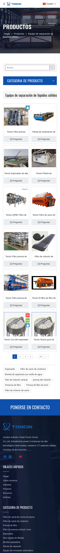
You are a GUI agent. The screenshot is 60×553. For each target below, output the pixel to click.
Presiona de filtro (13, 385)
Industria (7, 485)
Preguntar (16, 139)
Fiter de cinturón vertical (16, 380)
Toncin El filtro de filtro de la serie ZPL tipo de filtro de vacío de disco (44, 298)
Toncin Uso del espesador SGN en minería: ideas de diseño (16, 339)
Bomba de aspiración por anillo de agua (23, 374)
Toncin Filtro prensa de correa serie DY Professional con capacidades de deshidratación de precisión (16, 256)
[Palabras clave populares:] (52, 67)
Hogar (6, 476)
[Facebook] (5, 457)
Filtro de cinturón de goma (44, 256)
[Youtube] (20, 457)
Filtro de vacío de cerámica (33, 369)
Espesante (10, 369)
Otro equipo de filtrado (13, 538)
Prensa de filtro (10, 525)
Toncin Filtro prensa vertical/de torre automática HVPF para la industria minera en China (16, 132)
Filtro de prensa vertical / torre (17, 529)
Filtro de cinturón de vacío (17, 390)
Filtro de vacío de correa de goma (19, 517)
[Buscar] (27, 67)
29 (41, 356)
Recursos (7, 493)
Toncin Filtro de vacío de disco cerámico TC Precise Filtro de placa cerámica (43, 215)
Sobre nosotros (10, 480)
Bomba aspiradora (11, 542)
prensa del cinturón (42, 380)
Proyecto (7, 489)
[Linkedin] (10, 457)
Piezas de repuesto (12, 546)
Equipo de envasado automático (18, 550)
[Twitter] (15, 457)
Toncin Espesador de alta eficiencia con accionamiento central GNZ (16, 173)
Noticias (7, 497)
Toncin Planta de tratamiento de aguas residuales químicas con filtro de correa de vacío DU (44, 173)
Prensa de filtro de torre (37, 385)
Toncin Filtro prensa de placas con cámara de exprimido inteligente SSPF (16, 298)
